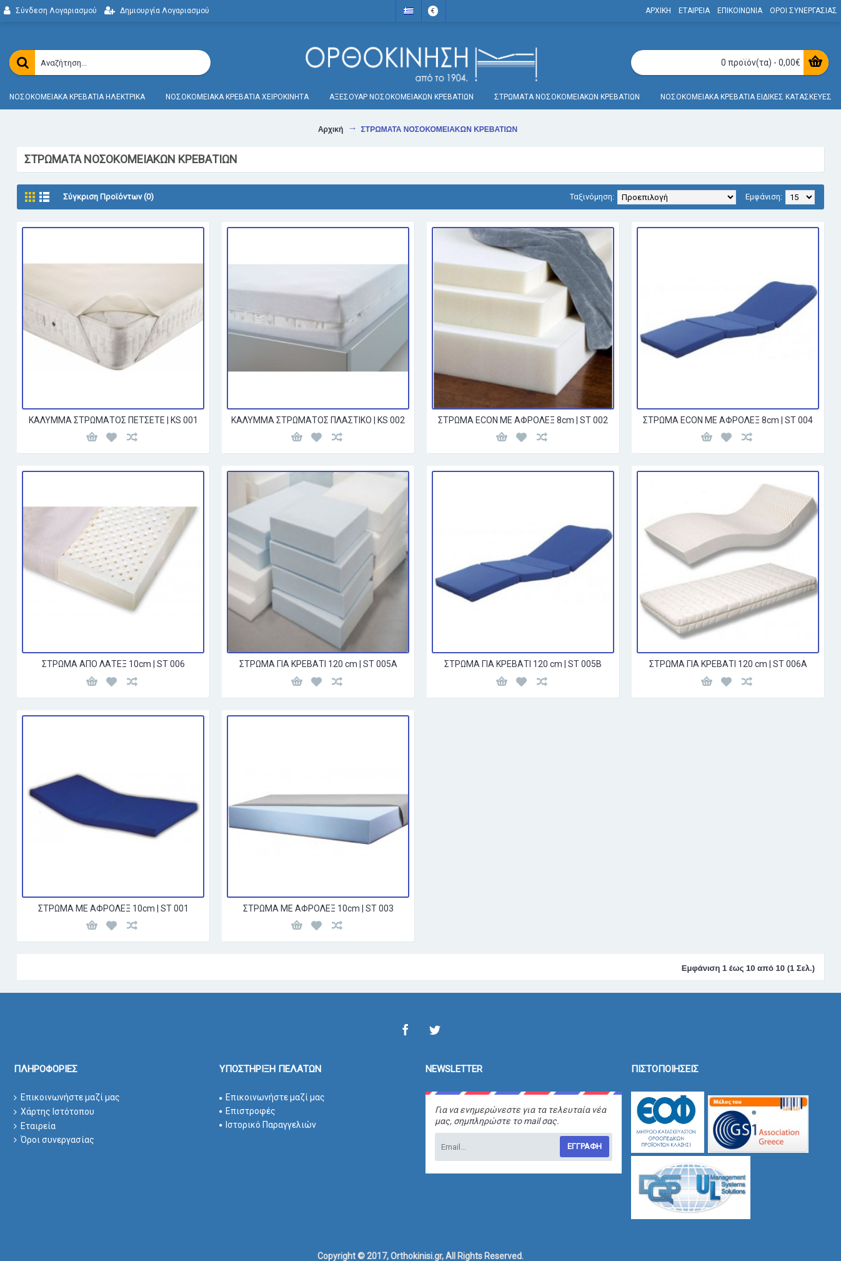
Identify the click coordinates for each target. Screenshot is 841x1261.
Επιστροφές (247, 1111)
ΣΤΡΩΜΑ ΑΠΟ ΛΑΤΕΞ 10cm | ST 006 (113, 664)
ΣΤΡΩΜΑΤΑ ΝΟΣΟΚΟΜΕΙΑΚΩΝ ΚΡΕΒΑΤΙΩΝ (439, 129)
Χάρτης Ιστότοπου (54, 1112)
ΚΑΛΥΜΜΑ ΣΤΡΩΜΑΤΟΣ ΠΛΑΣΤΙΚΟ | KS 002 (318, 420)
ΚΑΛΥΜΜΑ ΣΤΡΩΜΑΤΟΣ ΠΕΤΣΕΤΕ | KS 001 (113, 420)
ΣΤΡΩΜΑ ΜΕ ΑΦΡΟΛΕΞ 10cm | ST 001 (113, 908)
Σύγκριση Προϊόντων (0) (108, 196)
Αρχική (330, 129)
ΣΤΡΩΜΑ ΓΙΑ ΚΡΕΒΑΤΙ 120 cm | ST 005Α (318, 664)
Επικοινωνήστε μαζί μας (67, 1097)
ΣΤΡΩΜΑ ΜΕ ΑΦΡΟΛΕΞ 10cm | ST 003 (318, 908)
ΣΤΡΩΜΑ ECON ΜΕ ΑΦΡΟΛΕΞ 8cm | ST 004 (728, 420)
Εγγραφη (584, 1146)
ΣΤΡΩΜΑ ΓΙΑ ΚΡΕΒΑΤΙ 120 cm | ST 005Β (523, 664)
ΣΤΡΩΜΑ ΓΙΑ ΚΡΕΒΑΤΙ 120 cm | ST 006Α (728, 664)
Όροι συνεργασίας (54, 1140)
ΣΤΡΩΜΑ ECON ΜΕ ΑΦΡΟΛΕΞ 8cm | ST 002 (523, 420)
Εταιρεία (35, 1126)
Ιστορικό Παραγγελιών (267, 1125)
